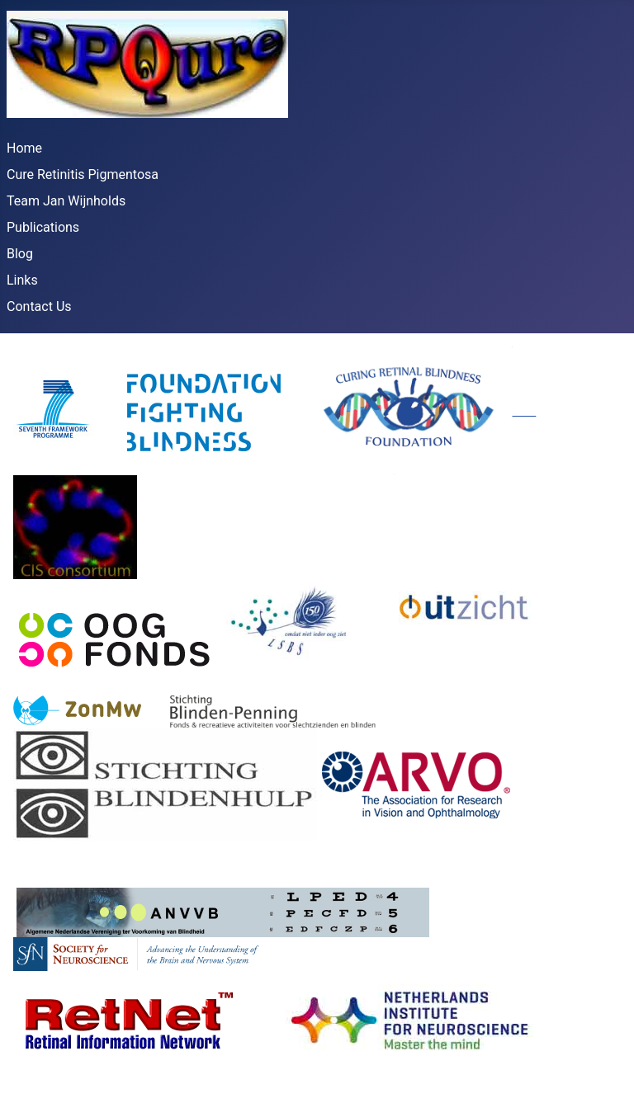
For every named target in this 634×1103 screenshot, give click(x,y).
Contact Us (39, 306)
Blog (20, 254)
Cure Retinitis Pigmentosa (82, 174)
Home (24, 148)
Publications (43, 227)
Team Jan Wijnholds (66, 201)
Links (22, 280)
